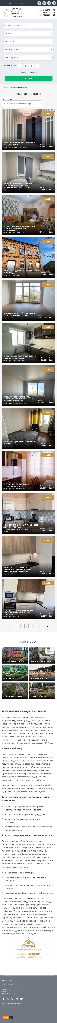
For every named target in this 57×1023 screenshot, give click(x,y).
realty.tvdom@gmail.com (11, 985)
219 (42, 626)
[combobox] (28, 33)
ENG (21, 3)
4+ (37, 66)
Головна (5, 87)
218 (38, 626)
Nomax (13, 1007)
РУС (15, 3)
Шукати (28, 78)
